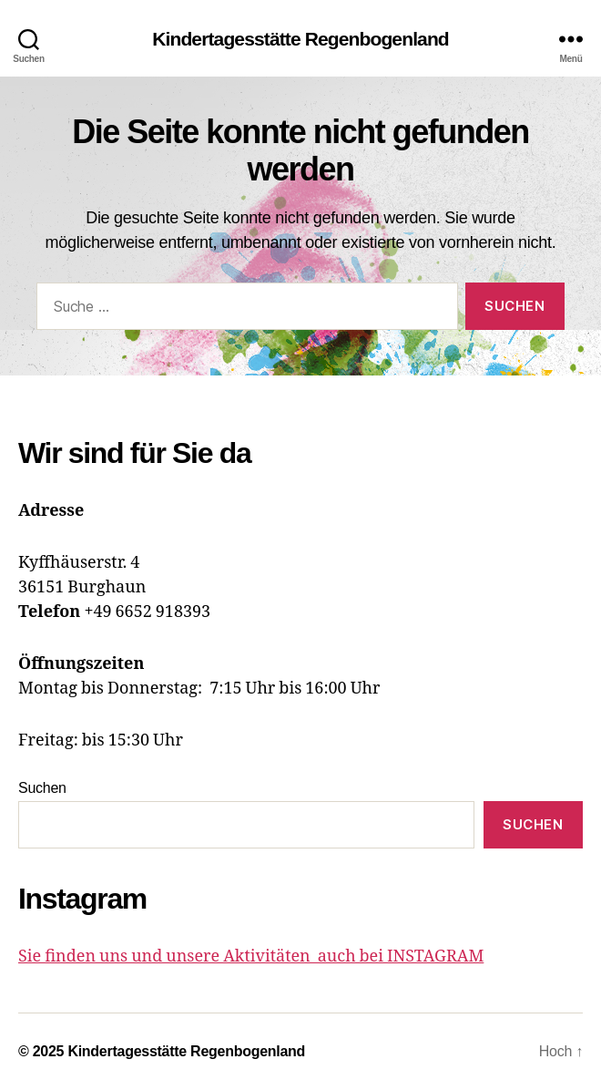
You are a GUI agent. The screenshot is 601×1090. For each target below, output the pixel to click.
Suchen (42, 788)
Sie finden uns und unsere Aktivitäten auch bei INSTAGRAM (251, 956)
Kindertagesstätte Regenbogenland (300, 38)
